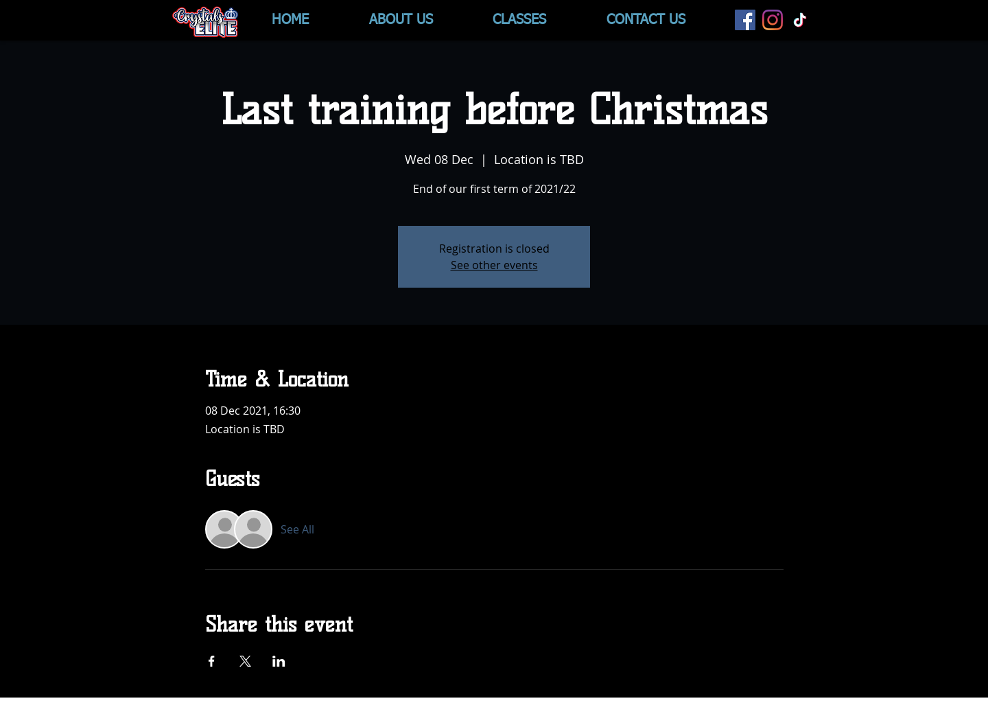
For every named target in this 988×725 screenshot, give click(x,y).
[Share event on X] (245, 661)
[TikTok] (800, 20)
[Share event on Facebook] (211, 661)
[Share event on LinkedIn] (278, 661)
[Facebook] (745, 20)
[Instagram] (772, 20)
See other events (494, 265)
